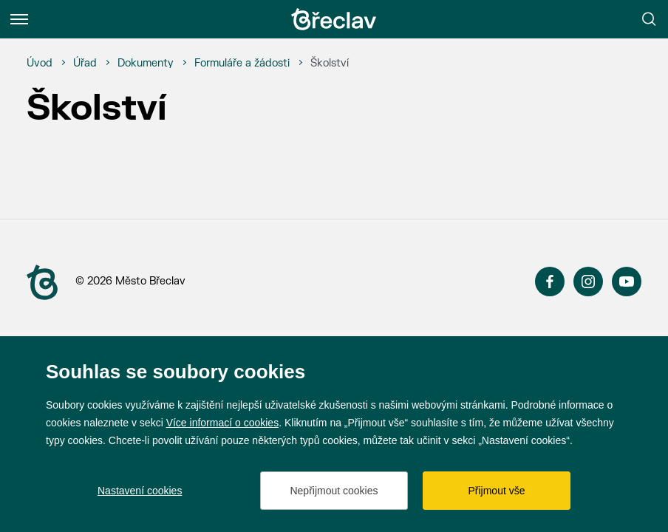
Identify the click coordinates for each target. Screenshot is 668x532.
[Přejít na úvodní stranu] (42, 282)
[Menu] (19, 19)
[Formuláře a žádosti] (242, 63)
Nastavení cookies (140, 491)
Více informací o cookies (222, 423)
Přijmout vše (496, 491)
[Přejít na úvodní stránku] (334, 19)
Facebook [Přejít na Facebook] (550, 281)
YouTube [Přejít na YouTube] (626, 281)
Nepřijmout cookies (334, 491)
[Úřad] (85, 63)
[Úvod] (39, 63)
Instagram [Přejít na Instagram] (588, 281)
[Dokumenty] (145, 63)
